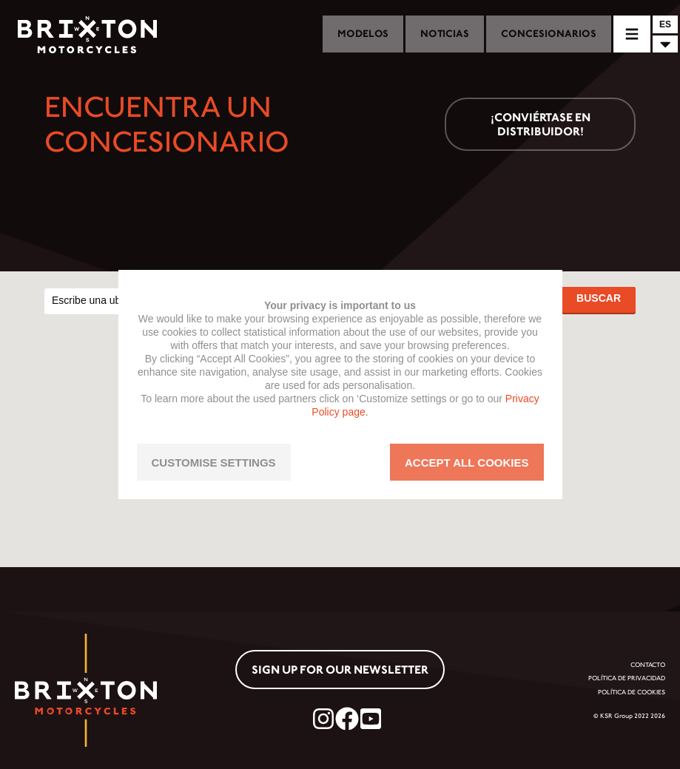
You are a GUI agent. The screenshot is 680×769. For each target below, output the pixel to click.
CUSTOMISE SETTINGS (214, 462)
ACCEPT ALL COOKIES (467, 462)
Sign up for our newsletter (340, 670)
